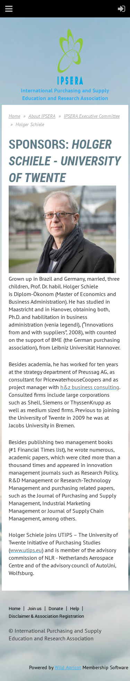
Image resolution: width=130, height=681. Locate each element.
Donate (56, 608)
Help (74, 608)
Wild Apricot (68, 667)
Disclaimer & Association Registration (46, 616)
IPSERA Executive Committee (92, 116)
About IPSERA (41, 116)
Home (14, 116)
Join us (34, 608)
